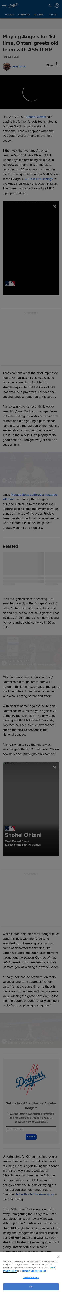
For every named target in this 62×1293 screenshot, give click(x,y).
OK (30, 1286)
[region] (31, 1272)
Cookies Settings (31, 1277)
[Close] (58, 1256)
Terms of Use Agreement (34, 1271)
